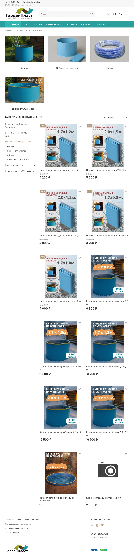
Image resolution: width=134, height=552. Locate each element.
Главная (8, 30)
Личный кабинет (54, 24)
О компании (99, 24)
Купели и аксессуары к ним (18, 141)
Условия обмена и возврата (16, 528)
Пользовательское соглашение (18, 524)
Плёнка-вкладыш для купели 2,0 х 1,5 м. (107, 170)
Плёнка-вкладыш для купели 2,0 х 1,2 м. (61, 235)
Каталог (13, 24)
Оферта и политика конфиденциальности (22, 519)
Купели (10, 146)
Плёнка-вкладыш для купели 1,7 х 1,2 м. (60, 170)
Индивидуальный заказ (18, 159)
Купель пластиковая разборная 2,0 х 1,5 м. (107, 434)
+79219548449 (99, 534)
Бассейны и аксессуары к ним (17, 134)
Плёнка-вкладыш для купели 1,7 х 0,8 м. (107, 235)
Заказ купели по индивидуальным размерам (57, 499)
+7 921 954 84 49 (12, 2)
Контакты (85, 24)
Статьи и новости (12, 532)
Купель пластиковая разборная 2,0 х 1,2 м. (60, 434)
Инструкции (71, 24)
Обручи (10, 155)
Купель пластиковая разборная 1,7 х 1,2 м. (106, 368)
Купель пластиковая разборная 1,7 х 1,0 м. (60, 368)
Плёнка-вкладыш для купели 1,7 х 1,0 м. (60, 301)
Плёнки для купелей (16, 150)
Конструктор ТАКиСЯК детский (19, 171)
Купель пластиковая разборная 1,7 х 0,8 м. (107, 302)
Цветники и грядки (14, 165)
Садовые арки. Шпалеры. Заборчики (17, 125)
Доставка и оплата (33, 24)
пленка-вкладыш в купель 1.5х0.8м (104, 497)
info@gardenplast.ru (31, 2)
